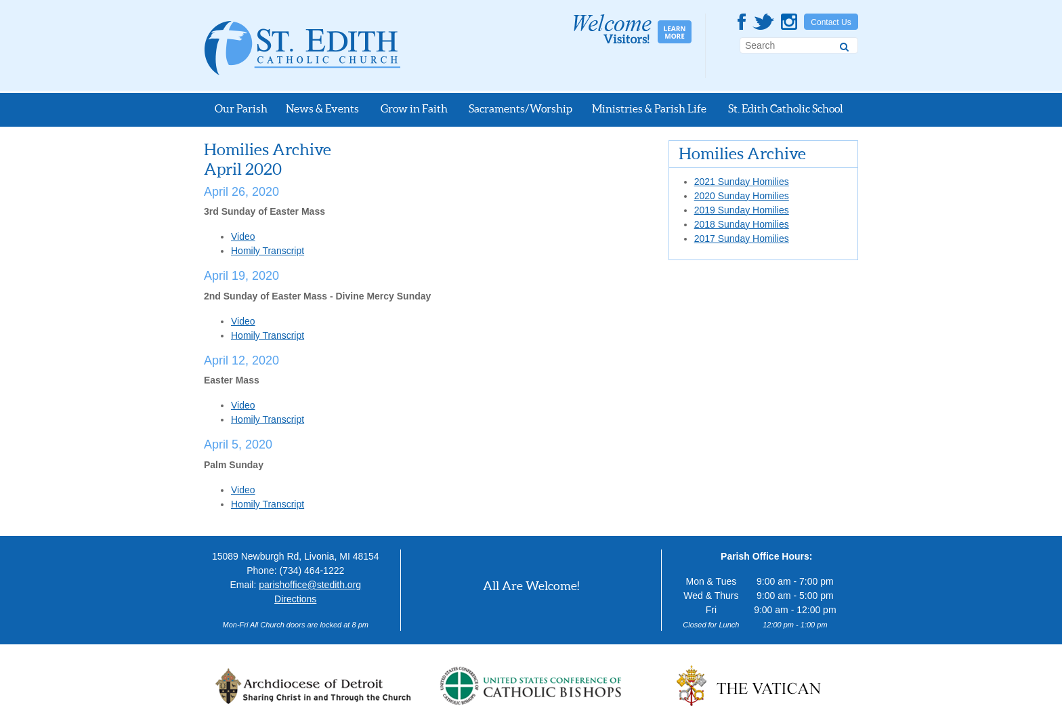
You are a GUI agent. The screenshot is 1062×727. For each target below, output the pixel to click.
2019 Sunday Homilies (741, 210)
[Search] (844, 44)
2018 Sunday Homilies (741, 224)
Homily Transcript (267, 250)
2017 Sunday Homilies (741, 238)
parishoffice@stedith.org (310, 584)
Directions (295, 599)
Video (243, 236)
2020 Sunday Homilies (741, 195)
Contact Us (831, 22)
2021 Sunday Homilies (741, 181)
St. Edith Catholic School (785, 108)
